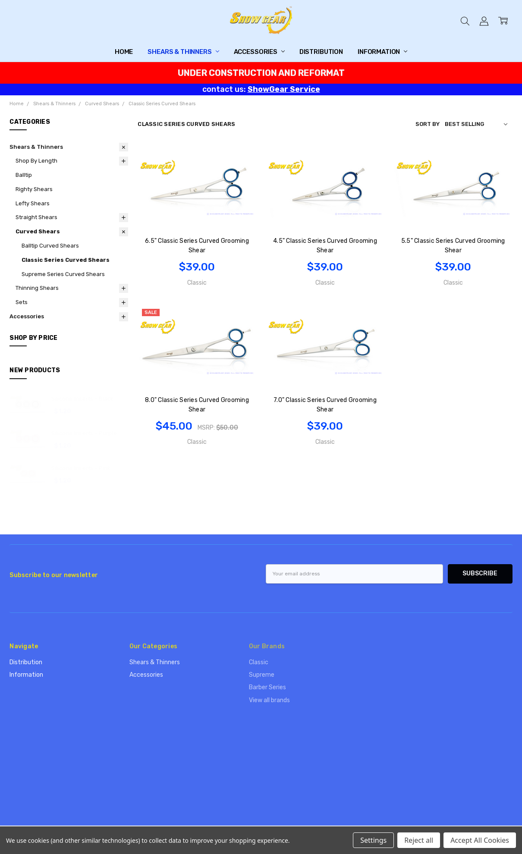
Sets (22, 302)
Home (124, 52)
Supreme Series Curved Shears (63, 274)
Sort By (427, 124)
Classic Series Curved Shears (66, 260)
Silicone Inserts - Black (82, 399)
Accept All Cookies (479, 840)
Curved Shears (38, 231)
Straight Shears (36, 217)
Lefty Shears (33, 203)
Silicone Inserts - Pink (81, 468)
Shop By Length (36, 160)
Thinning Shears (37, 288)
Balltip (24, 175)
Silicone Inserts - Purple (84, 433)
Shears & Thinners (183, 52)
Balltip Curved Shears (50, 245)
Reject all (418, 840)
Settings (373, 840)
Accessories (259, 52)
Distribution (321, 52)
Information (382, 52)
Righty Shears (34, 189)
